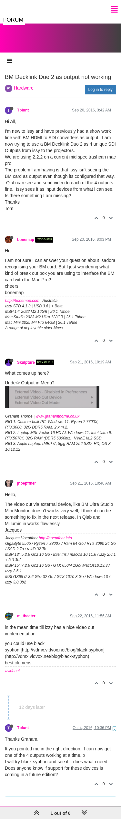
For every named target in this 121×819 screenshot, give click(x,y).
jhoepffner (26, 477)
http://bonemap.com (22, 294)
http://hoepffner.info (55, 531)
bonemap (25, 233)
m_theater (26, 609)
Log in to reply (100, 83)
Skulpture (26, 355)
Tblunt (23, 103)
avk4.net (12, 664)
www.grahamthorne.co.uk (57, 410)
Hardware (24, 81)
